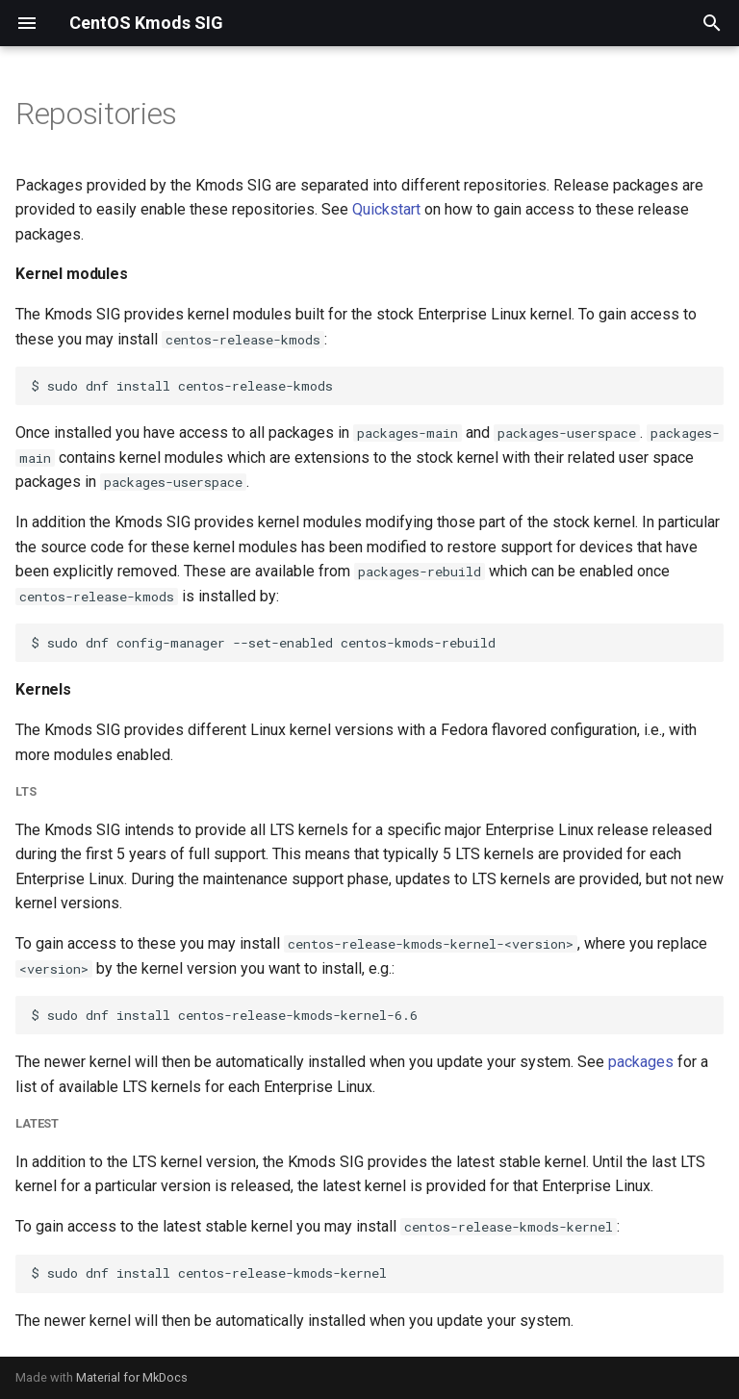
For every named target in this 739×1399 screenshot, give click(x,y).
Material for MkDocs (132, 1377)
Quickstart (386, 209)
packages (641, 1062)
